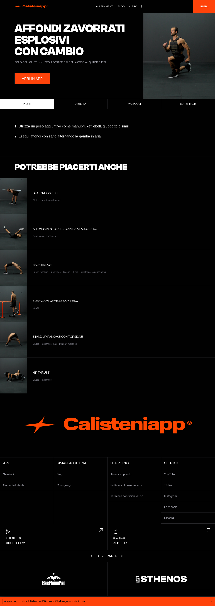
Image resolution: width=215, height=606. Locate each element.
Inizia (204, 6)
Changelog (63, 485)
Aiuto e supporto (121, 474)
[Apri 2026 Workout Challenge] (107, 601)
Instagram (170, 496)
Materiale (188, 103)
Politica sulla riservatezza (127, 485)
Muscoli (134, 103)
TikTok (168, 485)
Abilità (80, 103)
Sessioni (8, 474)
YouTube (169, 474)
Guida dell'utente (14, 485)
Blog (121, 6)
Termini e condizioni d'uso (127, 496)
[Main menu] (135, 6)
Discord (169, 517)
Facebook (170, 507)
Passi (27, 103)
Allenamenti (104, 6)
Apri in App (32, 79)
